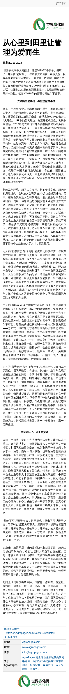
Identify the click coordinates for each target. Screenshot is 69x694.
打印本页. (61, 3)
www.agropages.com (34, 647)
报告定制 (35, 665)
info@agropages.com (34, 652)
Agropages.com (31, 641)
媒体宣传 (48, 665)
